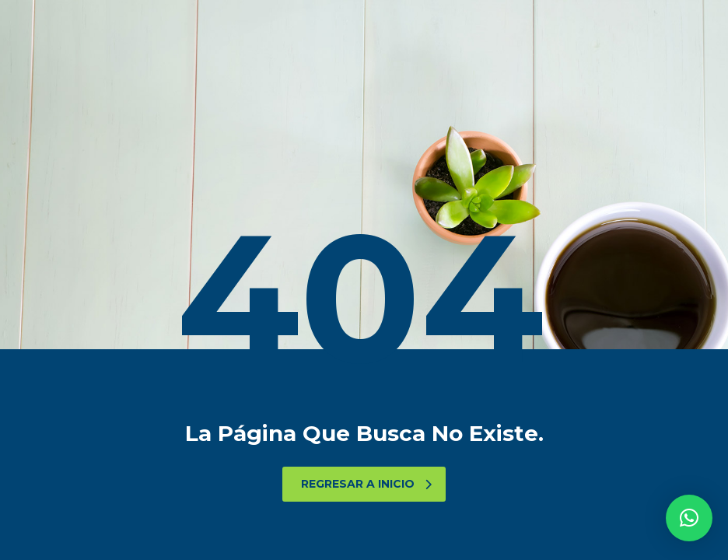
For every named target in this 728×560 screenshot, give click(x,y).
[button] (689, 518)
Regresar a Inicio (366, 484)
